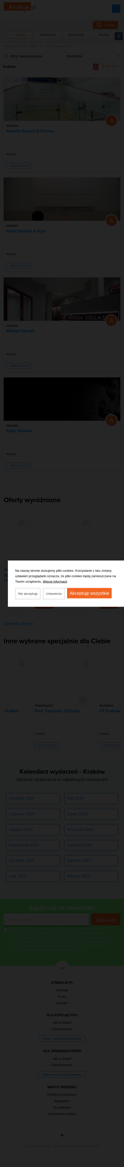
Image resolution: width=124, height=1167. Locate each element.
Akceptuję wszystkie (89, 593)
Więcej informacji (55, 581)
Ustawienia (54, 593)
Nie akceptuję (28, 593)
